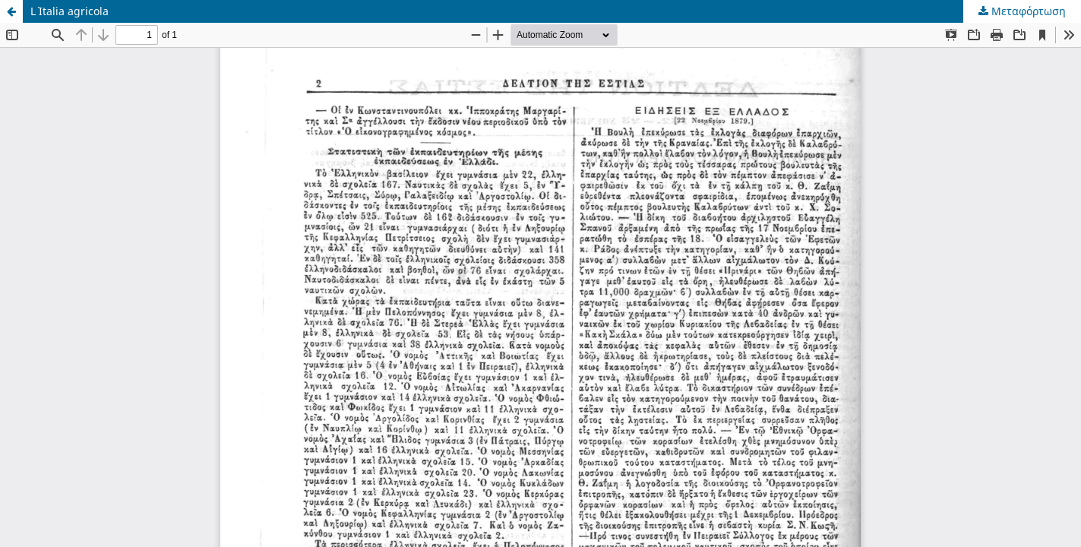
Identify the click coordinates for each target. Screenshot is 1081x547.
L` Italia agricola (69, 11)
